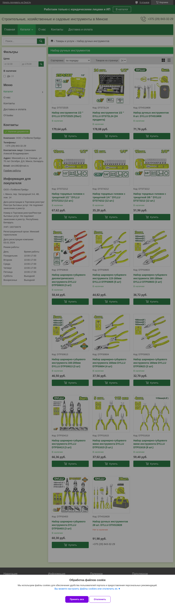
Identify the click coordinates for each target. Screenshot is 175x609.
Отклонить (103, 599)
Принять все (77, 599)
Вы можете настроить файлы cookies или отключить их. (86, 591)
